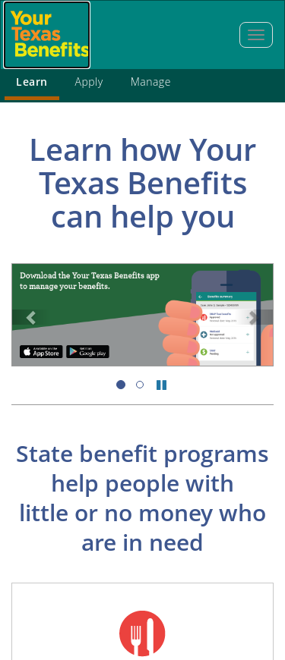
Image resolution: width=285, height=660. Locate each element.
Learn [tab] (32, 81)
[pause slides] (161, 385)
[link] (31, 317)
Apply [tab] (89, 81)
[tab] (256, 35)
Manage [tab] (151, 81)
